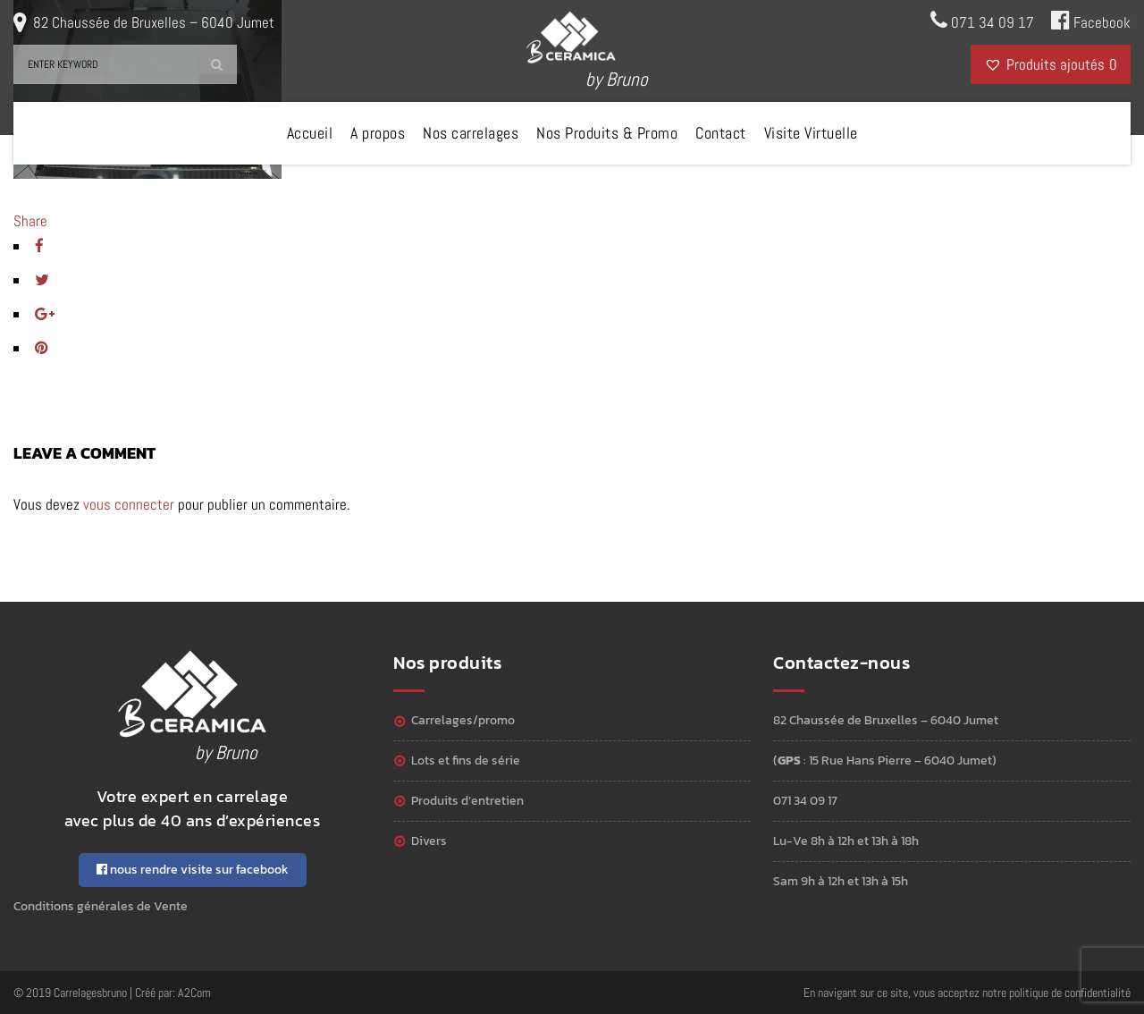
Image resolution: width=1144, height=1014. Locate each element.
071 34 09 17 (982, 20)
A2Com (194, 992)
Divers (429, 841)
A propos (377, 133)
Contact (720, 133)
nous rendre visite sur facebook (193, 869)
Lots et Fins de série (465, 760)
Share (30, 221)
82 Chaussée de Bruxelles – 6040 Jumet (153, 22)
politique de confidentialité (1070, 992)
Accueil (310, 133)
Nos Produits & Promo (606, 133)
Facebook (1091, 20)
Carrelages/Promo (463, 720)
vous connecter (128, 504)
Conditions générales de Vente (100, 906)
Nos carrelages (470, 133)
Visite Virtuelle (811, 133)
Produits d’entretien (467, 800)
